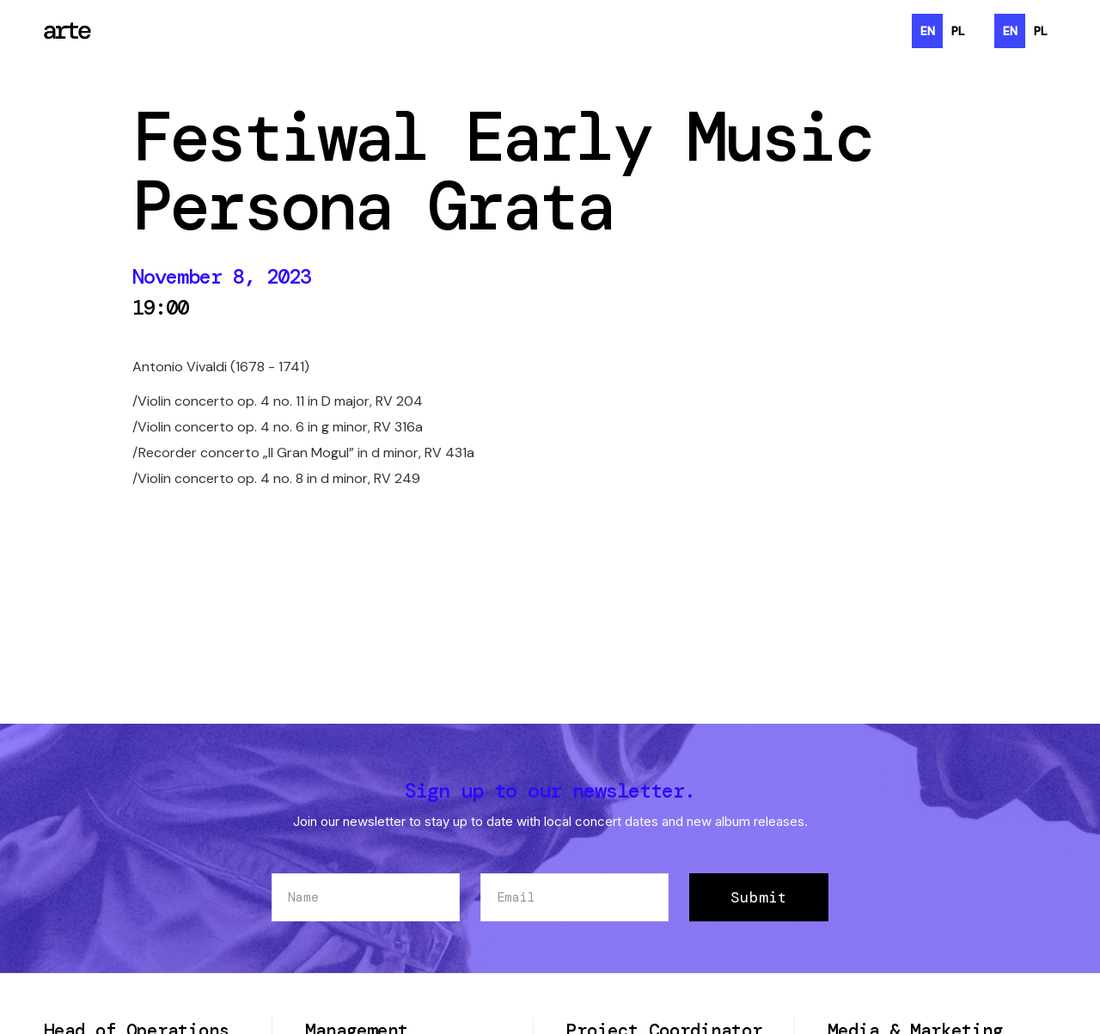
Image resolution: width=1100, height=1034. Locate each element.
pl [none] (958, 31)
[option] (958, 31)
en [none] (927, 31)
